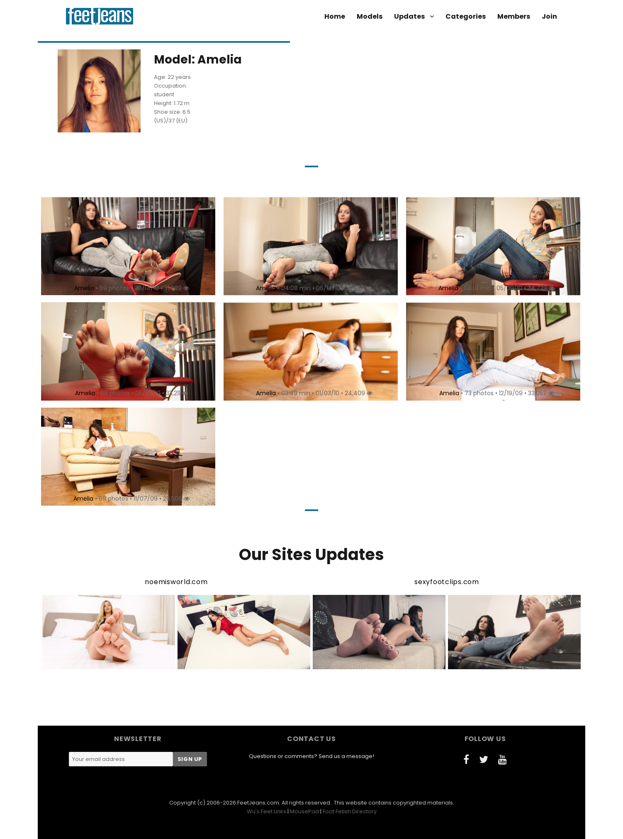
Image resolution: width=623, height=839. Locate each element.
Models (369, 16)
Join (549, 16)
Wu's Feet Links (266, 811)
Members (513, 16)
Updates (409, 16)
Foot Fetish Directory (350, 811)
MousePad (304, 811)
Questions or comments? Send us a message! (311, 756)
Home (334, 16)
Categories (465, 16)
